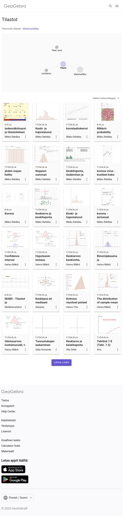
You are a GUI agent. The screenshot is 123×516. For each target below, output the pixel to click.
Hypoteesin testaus (42, 257)
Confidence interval (12, 257)
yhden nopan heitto (13, 172)
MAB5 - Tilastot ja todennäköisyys (15, 302)
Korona (9, 213)
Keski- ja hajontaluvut (43, 130)
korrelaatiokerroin (77, 128)
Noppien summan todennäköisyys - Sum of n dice (45, 176)
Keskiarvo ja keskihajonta (43, 215)
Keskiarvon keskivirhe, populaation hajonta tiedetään (74, 263)
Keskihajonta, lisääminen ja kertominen (75, 174)
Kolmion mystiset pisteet (76, 300)
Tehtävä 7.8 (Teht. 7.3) (104, 343)
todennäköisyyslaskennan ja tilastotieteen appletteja (21, 132)
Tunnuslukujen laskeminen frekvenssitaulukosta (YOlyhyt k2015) (49, 347)
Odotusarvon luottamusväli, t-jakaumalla (15, 345)
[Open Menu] (117, 6)
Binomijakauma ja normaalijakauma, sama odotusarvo (108, 263)
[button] (61, 362)
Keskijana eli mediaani (43, 300)
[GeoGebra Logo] (15, 6)
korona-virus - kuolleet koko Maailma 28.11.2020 (106, 176)
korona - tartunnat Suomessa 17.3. (107, 217)
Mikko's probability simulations (104, 132)
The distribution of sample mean (107, 300)
